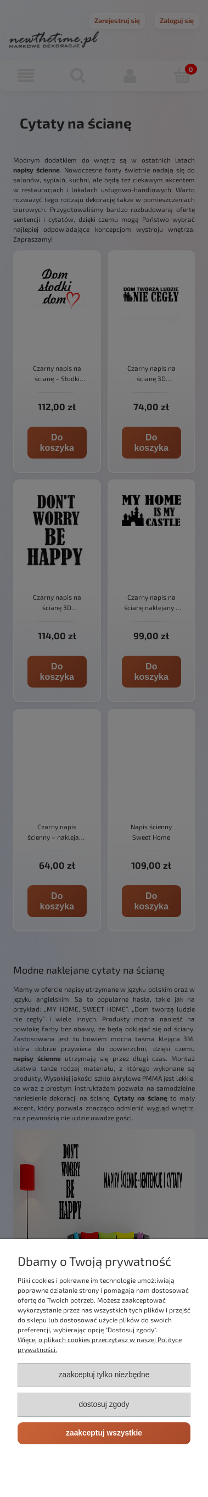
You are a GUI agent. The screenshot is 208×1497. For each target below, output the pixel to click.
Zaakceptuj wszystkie (104, 1433)
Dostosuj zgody (103, 1404)
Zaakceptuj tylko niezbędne (104, 1375)
